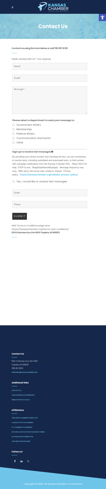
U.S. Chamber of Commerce (22, 427)
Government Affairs (28, 125)
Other (19, 142)
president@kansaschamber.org (25, 372)
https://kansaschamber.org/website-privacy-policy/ (49, 174)
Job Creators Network (21, 441)
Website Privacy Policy (21, 400)
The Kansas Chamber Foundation (25, 418)
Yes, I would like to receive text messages (41, 181)
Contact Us (16, 390)
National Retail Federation (22, 437)
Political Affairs (25, 133)
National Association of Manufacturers (28, 432)
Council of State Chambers (22, 423)
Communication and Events (33, 138)
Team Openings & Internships (23, 395)
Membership (24, 129)
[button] (102, 17)
